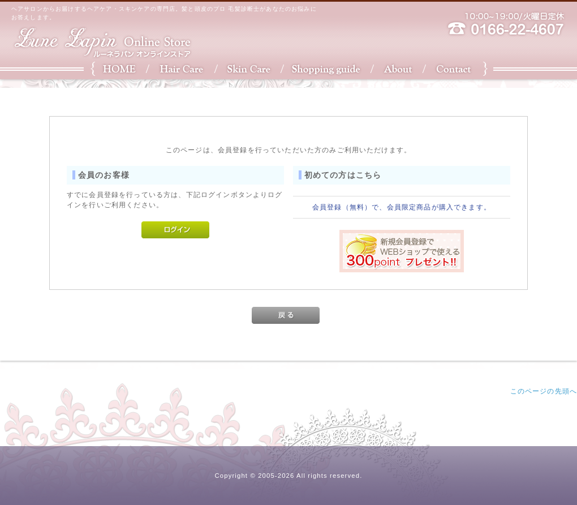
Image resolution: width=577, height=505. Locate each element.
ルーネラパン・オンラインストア (101, 42)
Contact (457, 69)
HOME (117, 69)
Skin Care (247, 69)
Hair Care (180, 69)
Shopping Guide (327, 69)
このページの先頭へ (543, 391)
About (400, 69)
